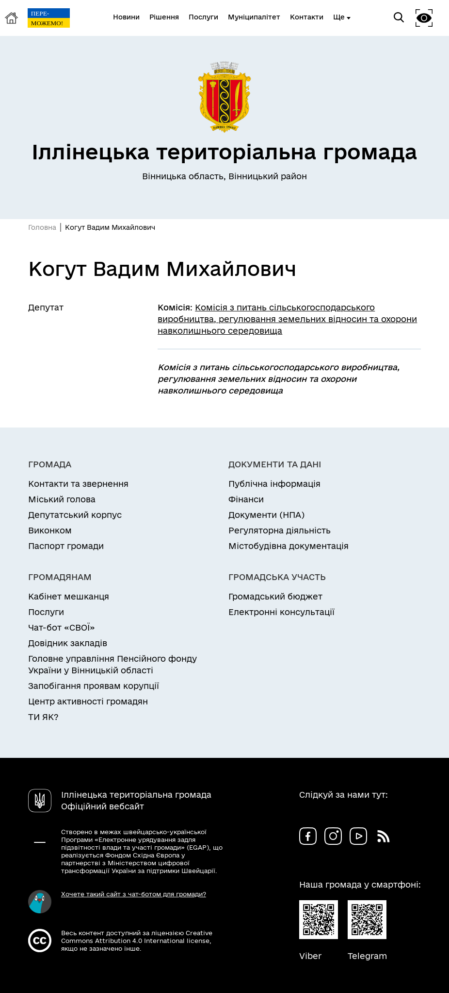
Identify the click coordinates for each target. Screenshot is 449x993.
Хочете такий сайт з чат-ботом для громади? (133, 893)
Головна (42, 227)
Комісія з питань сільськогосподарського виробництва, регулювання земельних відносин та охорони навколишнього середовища (287, 319)
